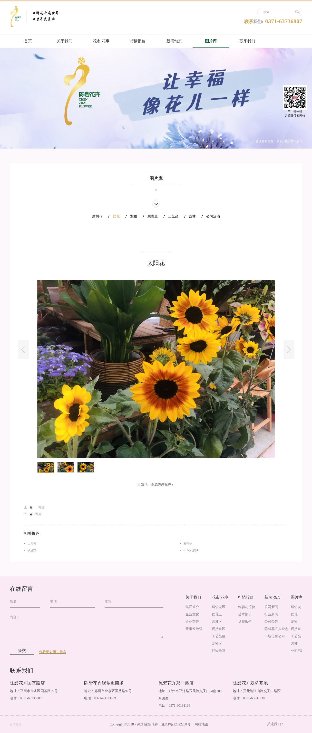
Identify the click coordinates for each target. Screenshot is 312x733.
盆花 (299, 141)
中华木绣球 (191, 550)
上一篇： (34, 507)
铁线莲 (32, 550)
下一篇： (32, 514)
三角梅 (32, 543)
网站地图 (200, 724)
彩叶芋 (188, 543)
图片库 (289, 141)
